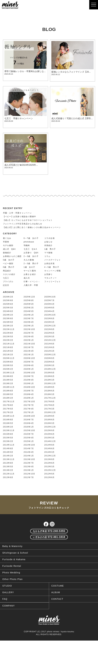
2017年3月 (49, 409)
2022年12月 (50, 326)
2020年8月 (8, 362)
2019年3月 (49, 380)
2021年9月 (49, 344)
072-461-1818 (49, 537)
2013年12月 (50, 456)
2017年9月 (49, 401)
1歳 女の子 (29, 267)
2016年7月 (29, 420)
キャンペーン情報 (52, 271)
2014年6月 (49, 448)
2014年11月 (9, 445)
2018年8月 (8, 391)
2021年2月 (8, 354)
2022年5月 (8, 336)
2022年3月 (49, 336)
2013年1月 (29, 470)
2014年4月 (29, 452)
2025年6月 (8, 304)
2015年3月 (49, 438)
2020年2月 (8, 369)
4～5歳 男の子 (51, 267)
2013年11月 (9, 459)
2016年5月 (8, 423)
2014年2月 (8, 456)
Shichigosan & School (15, 553)
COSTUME (57, 586)
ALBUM (55, 592)
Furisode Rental (11, 566)
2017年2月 (8, 412)
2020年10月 (29, 358)
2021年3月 (49, 351)
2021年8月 (8, 347)
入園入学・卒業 (31, 285)
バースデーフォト (52, 260)
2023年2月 (8, 326)
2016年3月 (49, 423)
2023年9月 (8, 318)
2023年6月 (49, 318)
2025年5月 (29, 304)
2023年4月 (29, 322)
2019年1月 (29, 383)
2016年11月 (9, 416)
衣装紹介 (48, 245)
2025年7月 (49, 300)
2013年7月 (29, 463)
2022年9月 (49, 329)
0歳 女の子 (9, 260)
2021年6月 (49, 347)
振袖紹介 (7, 253)
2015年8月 (8, 434)
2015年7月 (29, 434)
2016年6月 (49, 420)
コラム (47, 256)
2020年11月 (9, 358)
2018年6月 (49, 391)
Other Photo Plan (12, 579)
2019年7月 (29, 376)
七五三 (6, 278)
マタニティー (50, 278)
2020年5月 (8, 365)
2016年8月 (8, 420)
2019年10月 (29, 373)
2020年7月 (29, 362)
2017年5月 (8, 409)
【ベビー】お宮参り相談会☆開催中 (19, 216)
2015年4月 (29, 438)
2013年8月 (8, 463)
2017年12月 (50, 398)
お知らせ (48, 242)
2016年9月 (49, 416)
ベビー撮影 (8, 263)
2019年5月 (8, 380)
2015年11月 (9, 430)
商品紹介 (7, 271)
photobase (29, 242)
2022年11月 (9, 329)
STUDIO (7, 586)
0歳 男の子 (9, 267)
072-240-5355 (49, 531)
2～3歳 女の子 (31, 256)
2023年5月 (8, 322)
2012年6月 (49, 477)
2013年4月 (29, 466)
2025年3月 (8, 308)
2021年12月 (50, 340)
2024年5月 (29, 311)
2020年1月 (29, 369)
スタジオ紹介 (9, 274)
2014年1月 (29, 456)
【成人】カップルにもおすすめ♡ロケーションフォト (28, 220)
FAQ (4, 599)
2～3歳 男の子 (31, 263)
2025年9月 (8, 300)
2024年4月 (49, 311)
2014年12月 (50, 441)
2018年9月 (49, 387)
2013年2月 (8, 470)
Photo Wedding (11, 572)
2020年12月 (50, 354)
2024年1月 (29, 315)
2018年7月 (29, 391)
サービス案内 (30, 271)
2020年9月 (49, 358)
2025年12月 (29, 297)
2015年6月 (49, 434)
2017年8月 (8, 405)
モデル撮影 (8, 245)
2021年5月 (8, 351)
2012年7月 (29, 477)
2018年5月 (8, 394)
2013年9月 (49, 459)
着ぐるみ (7, 238)
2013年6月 (49, 463)
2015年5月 (8, 438)
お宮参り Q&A (31, 253)
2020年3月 (49, 365)
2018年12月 (50, 383)
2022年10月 (29, 329)
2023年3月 (49, 322)
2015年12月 (50, 427)
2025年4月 (49, 304)
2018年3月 (49, 394)
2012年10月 (29, 474)
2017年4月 (29, 409)
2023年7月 (29, 318)
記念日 (6, 285)
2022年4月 (29, 336)
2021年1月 (29, 354)
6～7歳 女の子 (31, 238)
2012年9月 (49, 474)
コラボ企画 (49, 238)
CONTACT (57, 599)
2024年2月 (8, 315)
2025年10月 (50, 297)
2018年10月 (29, 387)
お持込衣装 (49, 263)
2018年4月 (29, 394)
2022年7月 (29, 333)
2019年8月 (8, 376)
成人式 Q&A (9, 249)
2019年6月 (49, 376)
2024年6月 (8, 311)
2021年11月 (9, 344)
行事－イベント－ (32, 281)
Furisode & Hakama (14, 559)
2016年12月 (50, 412)
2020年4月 (29, 365)
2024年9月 (49, 308)
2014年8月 (8, 448)
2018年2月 (8, 398)
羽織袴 (27, 245)
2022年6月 (49, 333)
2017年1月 (29, 412)
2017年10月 (29, 401)
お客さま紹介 (30, 274)
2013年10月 (29, 459)
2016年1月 (29, 427)
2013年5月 (8, 466)
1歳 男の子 (50, 249)
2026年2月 (8, 297)
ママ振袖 (48, 253)
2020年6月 (49, 362)
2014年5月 (8, 452)
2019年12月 (50, 369)
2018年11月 (9, 387)
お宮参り (48, 274)
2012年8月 (8, 477)
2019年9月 (49, 373)
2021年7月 (29, 347)
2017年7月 (29, 405)
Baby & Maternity (12, 546)
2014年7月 (29, 448)
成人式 (27, 278)
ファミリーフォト (52, 281)
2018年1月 (29, 398)
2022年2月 (8, 340)
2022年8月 (8, 333)
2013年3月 (49, 466)
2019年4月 (29, 380)
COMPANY (8, 605)
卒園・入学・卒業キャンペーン (17, 213)
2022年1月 (29, 340)
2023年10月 (50, 315)
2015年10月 (29, 430)
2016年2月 (8, 427)
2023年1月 (29, 326)
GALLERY (8, 592)
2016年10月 (29, 416)
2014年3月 (49, 452)
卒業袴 (6, 242)
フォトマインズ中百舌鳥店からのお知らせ (22, 224)
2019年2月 (8, 383)
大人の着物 (29, 260)
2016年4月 (29, 423)
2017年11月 (9, 401)
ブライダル (8, 281)
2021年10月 (29, 344)
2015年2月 (8, 441)
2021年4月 (29, 351)
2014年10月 (29, 445)
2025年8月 (29, 300)
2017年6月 (49, 405)
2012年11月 (9, 474)
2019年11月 (9, 373)
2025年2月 (29, 308)
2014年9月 (49, 445)
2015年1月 (29, 441)
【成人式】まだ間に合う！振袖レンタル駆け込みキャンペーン (32, 227)
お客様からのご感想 (12, 256)
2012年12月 (50, 470)
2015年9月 (49, 430)
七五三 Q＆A (30, 249)
